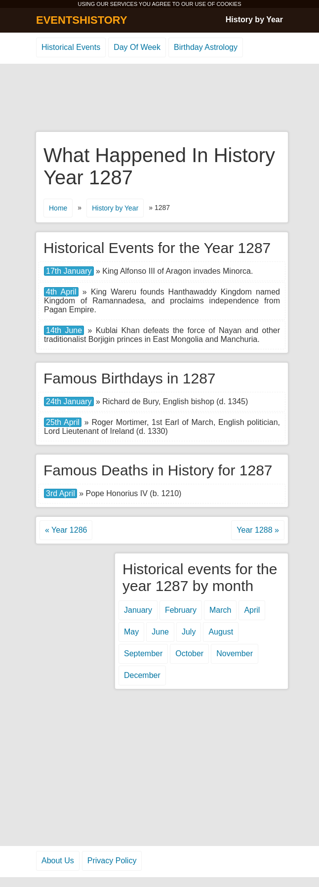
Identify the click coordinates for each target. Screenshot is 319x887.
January (138, 610)
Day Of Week (137, 47)
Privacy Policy (112, 860)
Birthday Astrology (206, 47)
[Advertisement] (159, 98)
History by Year (254, 19)
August (220, 632)
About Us (57, 860)
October (189, 653)
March (220, 610)
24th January (69, 401)
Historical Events (70, 47)
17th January (69, 271)
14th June (64, 330)
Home (58, 208)
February (181, 610)
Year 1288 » (258, 530)
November (234, 653)
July (189, 632)
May (131, 632)
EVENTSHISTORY (81, 20)
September (143, 653)
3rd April (60, 493)
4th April (61, 292)
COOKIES (228, 4)
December (142, 675)
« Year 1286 (66, 530)
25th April (63, 422)
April (252, 610)
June (160, 632)
